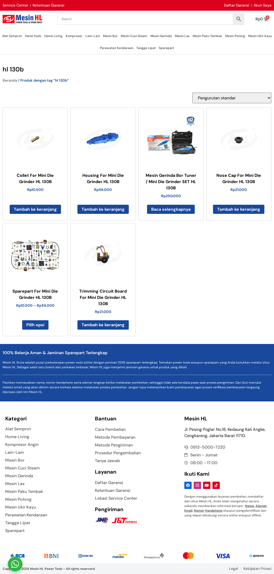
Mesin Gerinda (161, 36)
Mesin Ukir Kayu (260, 36)
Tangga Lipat (146, 48)
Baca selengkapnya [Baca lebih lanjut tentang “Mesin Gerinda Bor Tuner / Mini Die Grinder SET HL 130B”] (171, 209)
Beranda (10, 80)
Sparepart (166, 48)
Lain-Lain (93, 36)
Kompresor (74, 36)
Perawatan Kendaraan (116, 48)
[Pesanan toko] (231, 98)
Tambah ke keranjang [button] (35, 209)
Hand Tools (33, 36)
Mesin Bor (110, 36)
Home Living (53, 36)
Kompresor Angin (22, 444)
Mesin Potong (235, 36)
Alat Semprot (12, 36)
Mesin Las (182, 36)
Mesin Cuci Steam (134, 36)
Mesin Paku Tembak (207, 36)
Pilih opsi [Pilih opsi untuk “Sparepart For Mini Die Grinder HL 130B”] (35, 325)
